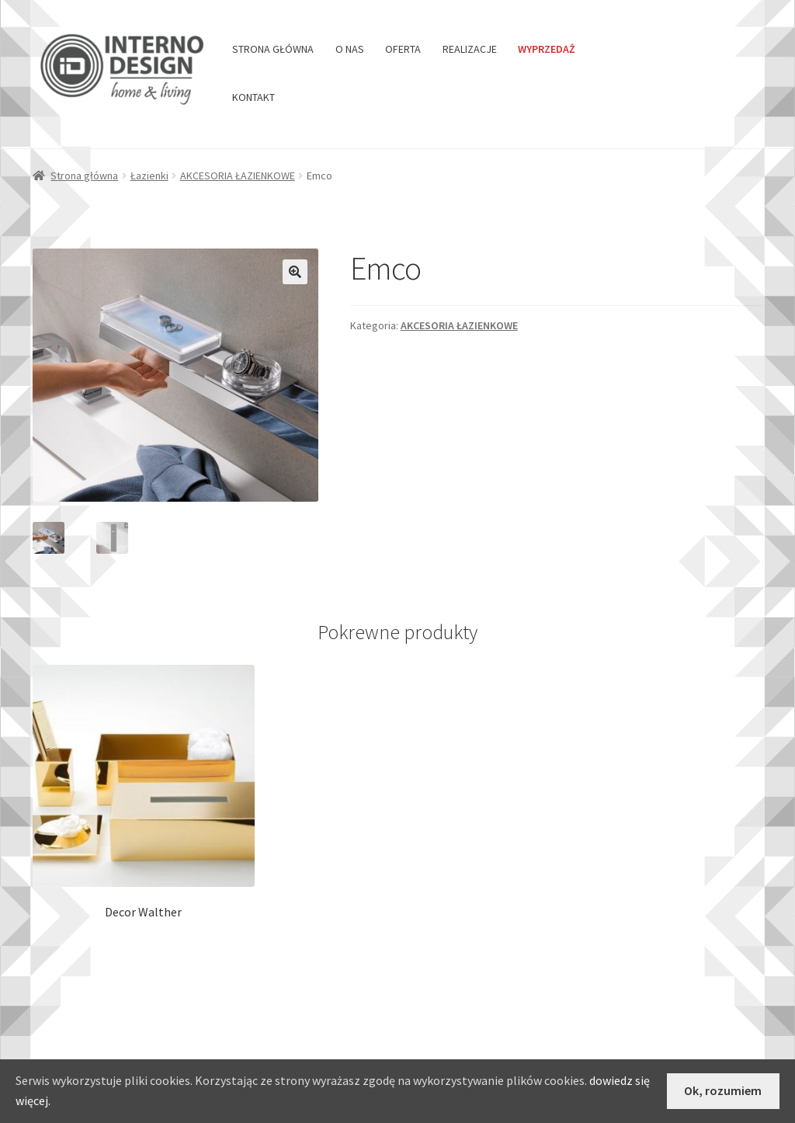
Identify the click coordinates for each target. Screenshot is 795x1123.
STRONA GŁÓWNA (273, 49)
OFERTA (403, 49)
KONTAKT (253, 97)
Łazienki (149, 176)
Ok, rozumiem (723, 1090)
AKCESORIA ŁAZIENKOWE (237, 176)
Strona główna (84, 176)
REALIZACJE (470, 49)
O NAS (349, 49)
